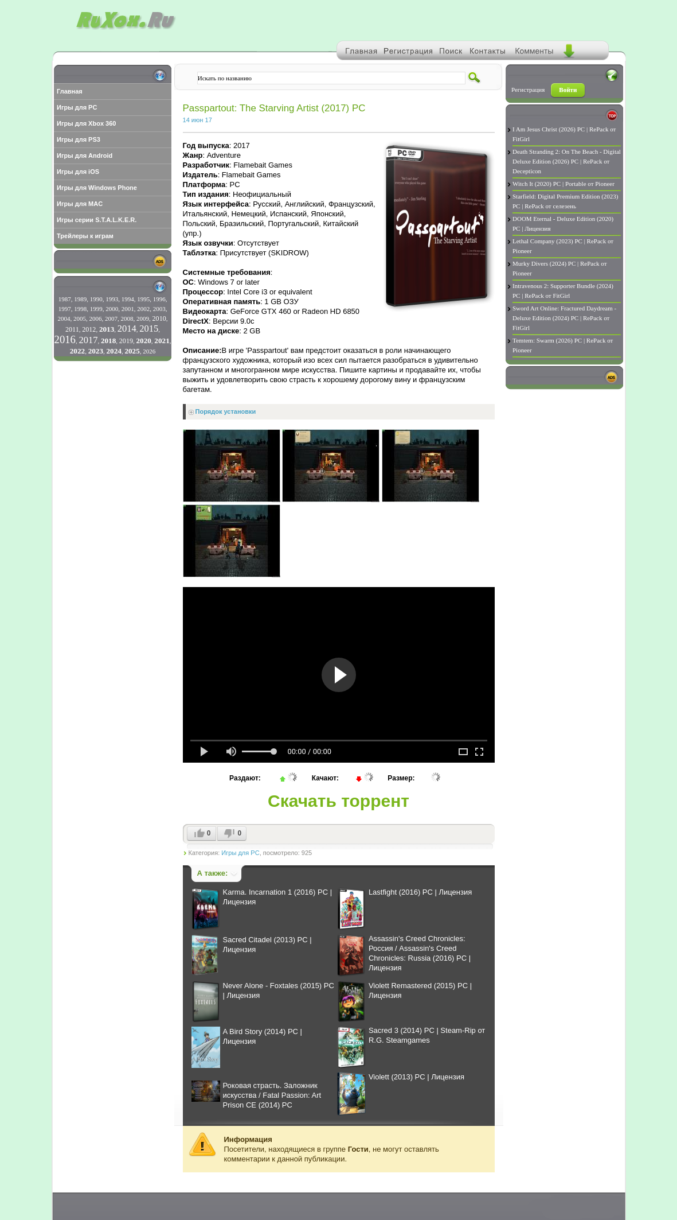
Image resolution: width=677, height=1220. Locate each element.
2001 (128, 308)
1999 (96, 308)
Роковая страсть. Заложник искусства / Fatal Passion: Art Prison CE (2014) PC (272, 1095)
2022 (77, 351)
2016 (65, 339)
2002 (143, 308)
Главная (70, 91)
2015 (148, 328)
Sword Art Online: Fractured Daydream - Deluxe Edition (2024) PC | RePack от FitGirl (564, 318)
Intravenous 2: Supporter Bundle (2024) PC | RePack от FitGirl (562, 290)
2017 (88, 340)
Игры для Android (84, 155)
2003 (159, 308)
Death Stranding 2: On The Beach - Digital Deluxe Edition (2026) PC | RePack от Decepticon (566, 161)
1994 (128, 299)
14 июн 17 (197, 119)
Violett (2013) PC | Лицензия (416, 1077)
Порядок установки (225, 411)
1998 (80, 308)
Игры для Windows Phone (97, 187)
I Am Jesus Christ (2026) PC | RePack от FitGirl (564, 134)
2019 (126, 341)
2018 (108, 340)
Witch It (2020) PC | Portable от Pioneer (563, 183)
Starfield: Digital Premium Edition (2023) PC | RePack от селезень (565, 201)
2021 (161, 340)
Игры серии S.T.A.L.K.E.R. (96, 219)
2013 (106, 329)
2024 (114, 351)
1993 (111, 299)
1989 (80, 299)
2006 (95, 318)
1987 (64, 299)
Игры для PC (77, 107)
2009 (142, 318)
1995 (143, 299)
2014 (127, 328)
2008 (127, 318)
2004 (64, 318)
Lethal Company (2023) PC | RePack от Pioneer (562, 246)
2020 (143, 340)
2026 (149, 351)
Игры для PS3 (78, 139)
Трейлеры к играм (85, 235)
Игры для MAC (80, 203)
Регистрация (528, 89)
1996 (159, 299)
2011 (72, 329)
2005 (79, 318)
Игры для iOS (78, 171)
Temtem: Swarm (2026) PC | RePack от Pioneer (562, 345)
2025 (131, 351)
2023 (95, 351)
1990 (96, 299)
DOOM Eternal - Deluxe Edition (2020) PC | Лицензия (562, 223)
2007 (111, 318)
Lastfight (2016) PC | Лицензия (420, 892)
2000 (111, 308)
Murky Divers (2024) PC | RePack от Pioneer (559, 268)
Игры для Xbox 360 (86, 123)
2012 (89, 329)
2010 (159, 318)
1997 (64, 308)
